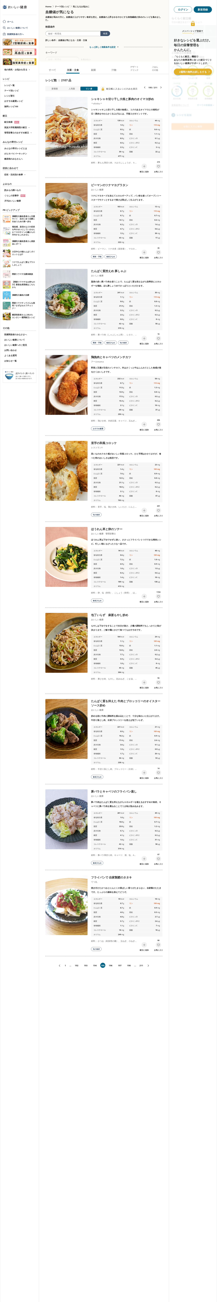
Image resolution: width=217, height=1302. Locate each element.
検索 (105, 33)
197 (120, 965)
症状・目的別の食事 (13, 174)
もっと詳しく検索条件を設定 (102, 47)
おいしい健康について (17, 27)
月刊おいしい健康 (12, 200)
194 (95, 965)
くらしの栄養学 (15, 195)
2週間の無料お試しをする (193, 71)
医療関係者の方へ (15, 34)
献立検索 (11, 122)
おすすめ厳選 (98, 428)
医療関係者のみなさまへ (15, 334)
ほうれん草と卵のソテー (106, 529)
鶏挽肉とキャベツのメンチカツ (111, 357)
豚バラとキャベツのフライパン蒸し (114, 791)
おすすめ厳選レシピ (13, 101)
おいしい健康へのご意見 (15, 345)
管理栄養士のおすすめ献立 (16, 132)
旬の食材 (123, 342)
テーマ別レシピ (11, 90)
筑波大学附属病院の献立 (15, 127)
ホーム (10, 21)
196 (110, 965)
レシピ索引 (9, 95)
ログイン (183, 9)
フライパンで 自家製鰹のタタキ (111, 877)
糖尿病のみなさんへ (13, 158)
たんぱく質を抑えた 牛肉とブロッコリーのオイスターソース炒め (125, 703)
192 (76, 965)
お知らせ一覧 (10, 360)
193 (85, 965)
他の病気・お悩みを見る (15, 69)
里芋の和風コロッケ (104, 443)
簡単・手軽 (97, 256)
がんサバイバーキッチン (15, 153)
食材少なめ (110, 256)
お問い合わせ (10, 350)
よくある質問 (10, 355)
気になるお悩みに (81, 6)
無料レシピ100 (11, 106)
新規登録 (203, 9)
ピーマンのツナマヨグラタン (109, 185)
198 (129, 965)
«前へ (58, 966)
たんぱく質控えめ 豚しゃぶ (108, 271)
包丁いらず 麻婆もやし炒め (109, 615)
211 (141, 965)
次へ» (149, 966)
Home (48, 6)
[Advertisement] (108, 1295)
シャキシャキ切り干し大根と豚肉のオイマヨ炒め (122, 99)
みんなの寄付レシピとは (15, 148)
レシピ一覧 (9, 85)
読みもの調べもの (12, 190)
